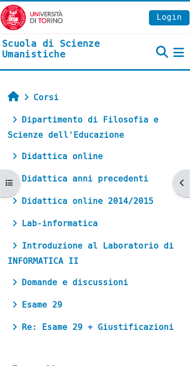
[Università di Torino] (31, 17)
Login (169, 17)
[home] (63, 49)
